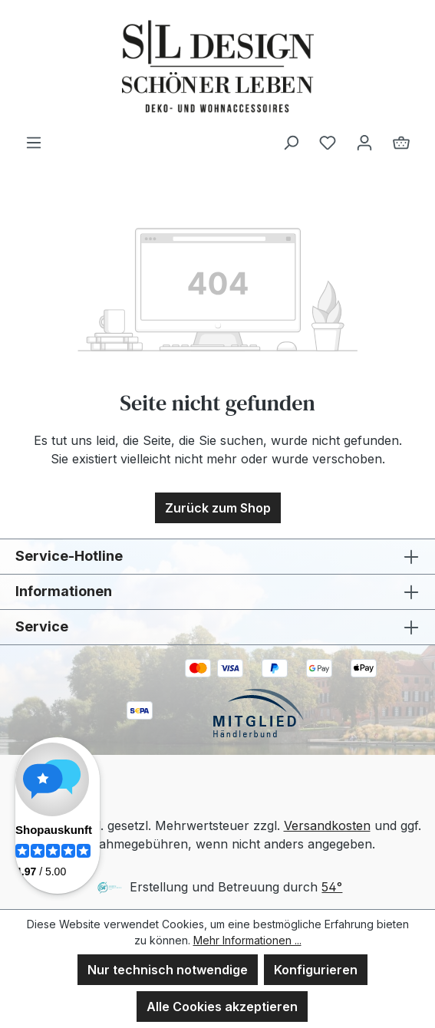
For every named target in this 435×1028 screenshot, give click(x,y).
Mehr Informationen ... (247, 940)
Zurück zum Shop (218, 508)
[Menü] (33, 142)
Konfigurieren (316, 969)
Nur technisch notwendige (167, 969)
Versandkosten (327, 825)
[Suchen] (290, 142)
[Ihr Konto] (364, 142)
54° (331, 887)
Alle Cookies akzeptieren (222, 1006)
